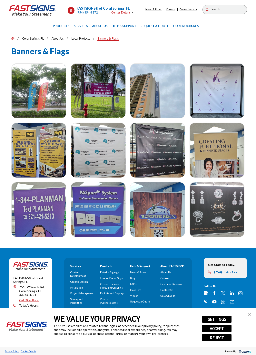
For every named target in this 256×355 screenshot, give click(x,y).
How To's (135, 290)
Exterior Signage (109, 272)
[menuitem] (61, 26)
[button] (249, 314)
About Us (165, 272)
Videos (134, 295)
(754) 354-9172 (87, 12)
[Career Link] (223, 302)
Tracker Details (28, 351)
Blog (132, 278)
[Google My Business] (206, 293)
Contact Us (166, 290)
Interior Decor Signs (111, 278)
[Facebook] (214, 293)
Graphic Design (79, 281)
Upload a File (167, 295)
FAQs (133, 284)
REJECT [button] (217, 338)
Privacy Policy (12, 351)
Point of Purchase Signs (109, 301)
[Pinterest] (206, 302)
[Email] (232, 302)
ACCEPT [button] (217, 328)
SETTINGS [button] (217, 319)
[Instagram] (240, 293)
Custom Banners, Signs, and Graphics (111, 286)
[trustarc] (244, 351)
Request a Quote (140, 301)
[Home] (32, 10)
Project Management (82, 293)
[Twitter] (223, 293)
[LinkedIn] (232, 293)
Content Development (78, 274)
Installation (76, 287)
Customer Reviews (171, 284)
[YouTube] (214, 302)
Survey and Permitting (76, 301)
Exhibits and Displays (112, 293)
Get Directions (29, 300)
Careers (170, 9)
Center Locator (188, 9)
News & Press (153, 9)
